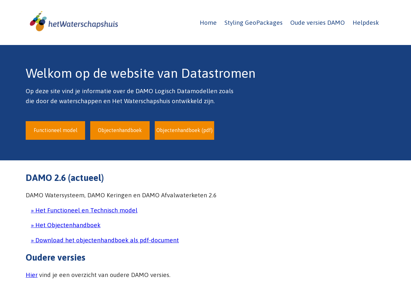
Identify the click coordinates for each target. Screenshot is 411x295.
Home (208, 22)
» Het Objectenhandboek (66, 224)
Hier (32, 274)
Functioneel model (55, 130)
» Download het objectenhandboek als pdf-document (105, 240)
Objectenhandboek (120, 130)
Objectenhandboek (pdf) (184, 130)
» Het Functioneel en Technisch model (84, 210)
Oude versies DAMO (317, 22)
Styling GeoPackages (253, 22)
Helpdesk (366, 22)
